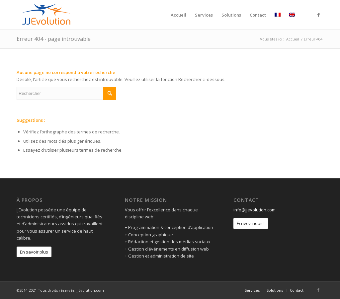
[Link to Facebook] (318, 15)
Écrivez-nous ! (251, 223)
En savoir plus (34, 252)
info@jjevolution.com (254, 210)
